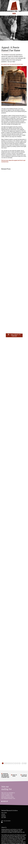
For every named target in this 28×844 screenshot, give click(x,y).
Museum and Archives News (17, 64)
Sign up (5, 801)
